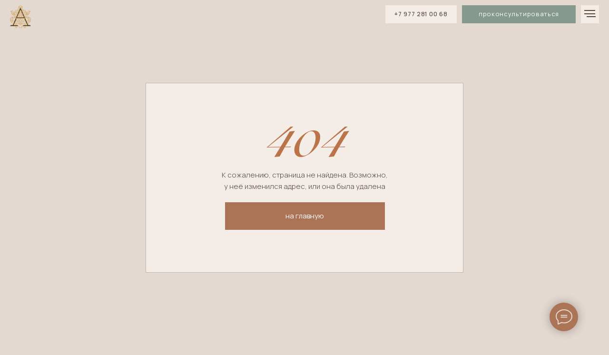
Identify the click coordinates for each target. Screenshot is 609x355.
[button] (519, 14)
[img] (20, 17)
